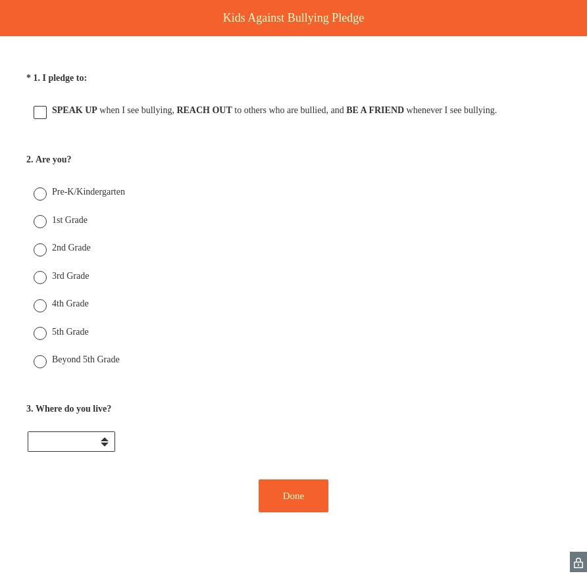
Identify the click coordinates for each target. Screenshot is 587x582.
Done (294, 496)
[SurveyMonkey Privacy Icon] (578, 562)
